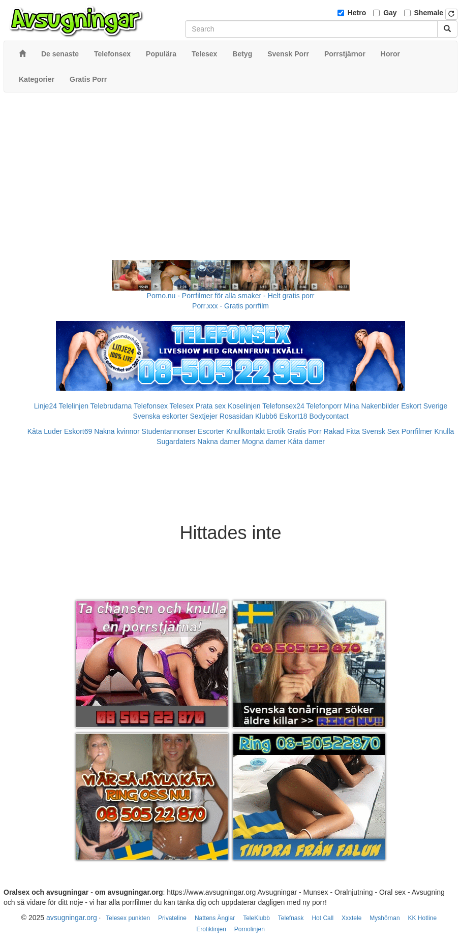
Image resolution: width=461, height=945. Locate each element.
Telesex (182, 406)
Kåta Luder (45, 431)
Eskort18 (293, 416)
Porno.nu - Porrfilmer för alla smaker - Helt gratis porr (231, 296)
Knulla (444, 431)
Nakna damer (218, 441)
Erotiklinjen (211, 929)
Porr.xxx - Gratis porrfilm (230, 306)
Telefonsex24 (283, 406)
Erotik (276, 431)
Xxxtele (351, 918)
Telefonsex (151, 406)
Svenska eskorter (160, 416)
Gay (389, 13)
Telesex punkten (128, 918)
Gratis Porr (304, 431)
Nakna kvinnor (117, 431)
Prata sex (211, 406)
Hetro (357, 13)
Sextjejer (203, 416)
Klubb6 (266, 416)
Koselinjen (244, 406)
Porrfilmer (417, 431)
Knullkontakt (245, 431)
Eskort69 (78, 431)
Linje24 (45, 406)
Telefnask (291, 918)
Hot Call (322, 918)
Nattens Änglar (215, 918)
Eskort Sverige (424, 406)
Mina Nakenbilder (371, 406)
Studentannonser (169, 431)
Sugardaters (176, 441)
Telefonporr (324, 406)
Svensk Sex (380, 431)
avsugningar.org (71, 918)
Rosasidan (236, 416)
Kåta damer (306, 441)
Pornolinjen (249, 929)
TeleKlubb (256, 918)
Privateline (172, 918)
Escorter (211, 431)
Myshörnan (384, 918)
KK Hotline (422, 918)
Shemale (429, 13)
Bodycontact (329, 416)
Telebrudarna (111, 406)
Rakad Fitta (342, 431)
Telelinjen (73, 406)
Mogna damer (264, 441)
